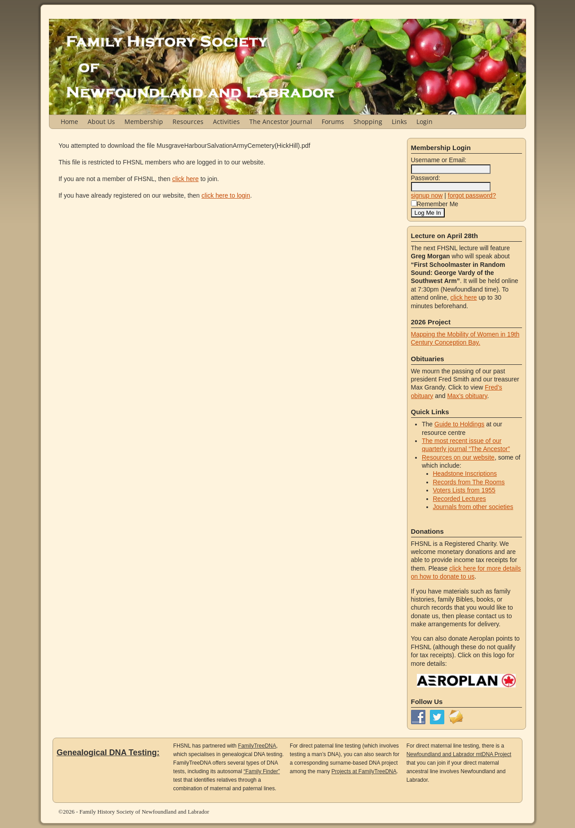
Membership (143, 121)
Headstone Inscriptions (465, 473)
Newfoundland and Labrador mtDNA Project (459, 754)
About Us (101, 121)
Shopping (368, 121)
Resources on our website (458, 457)
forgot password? (472, 195)
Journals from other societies (473, 506)
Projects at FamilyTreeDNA (364, 771)
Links (399, 121)
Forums (333, 121)
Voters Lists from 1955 (464, 490)
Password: (425, 178)
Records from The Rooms (469, 482)
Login (424, 121)
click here (185, 178)
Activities (226, 121)
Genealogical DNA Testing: (108, 752)
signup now (427, 195)
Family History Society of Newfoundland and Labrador (144, 811)
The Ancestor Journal (280, 121)
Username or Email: (439, 160)
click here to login (226, 195)
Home (69, 121)
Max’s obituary (467, 395)
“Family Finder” (261, 771)
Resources (187, 121)
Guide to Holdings (459, 424)
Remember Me (435, 204)
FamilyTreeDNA (257, 746)
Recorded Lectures (459, 498)
